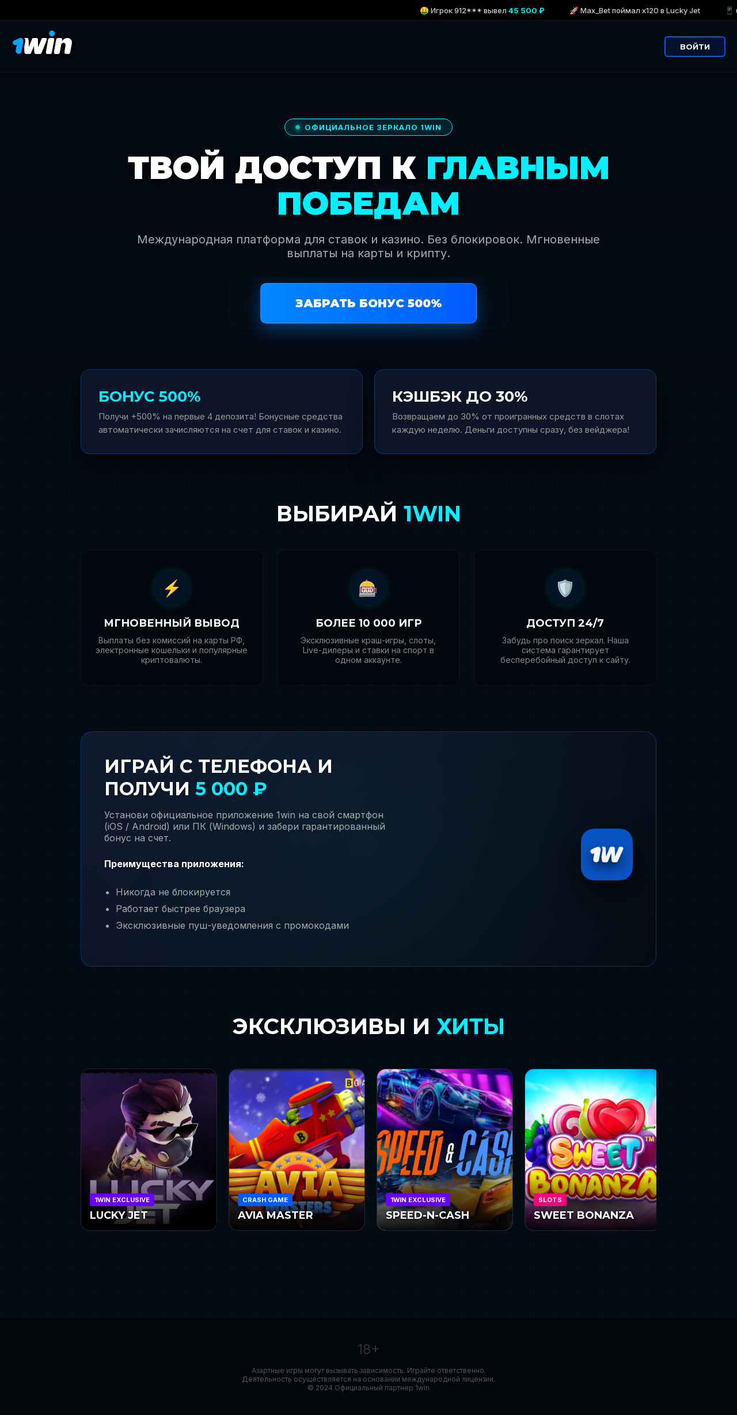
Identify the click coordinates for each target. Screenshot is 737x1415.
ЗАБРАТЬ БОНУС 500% (368, 303)
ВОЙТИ (695, 46)
